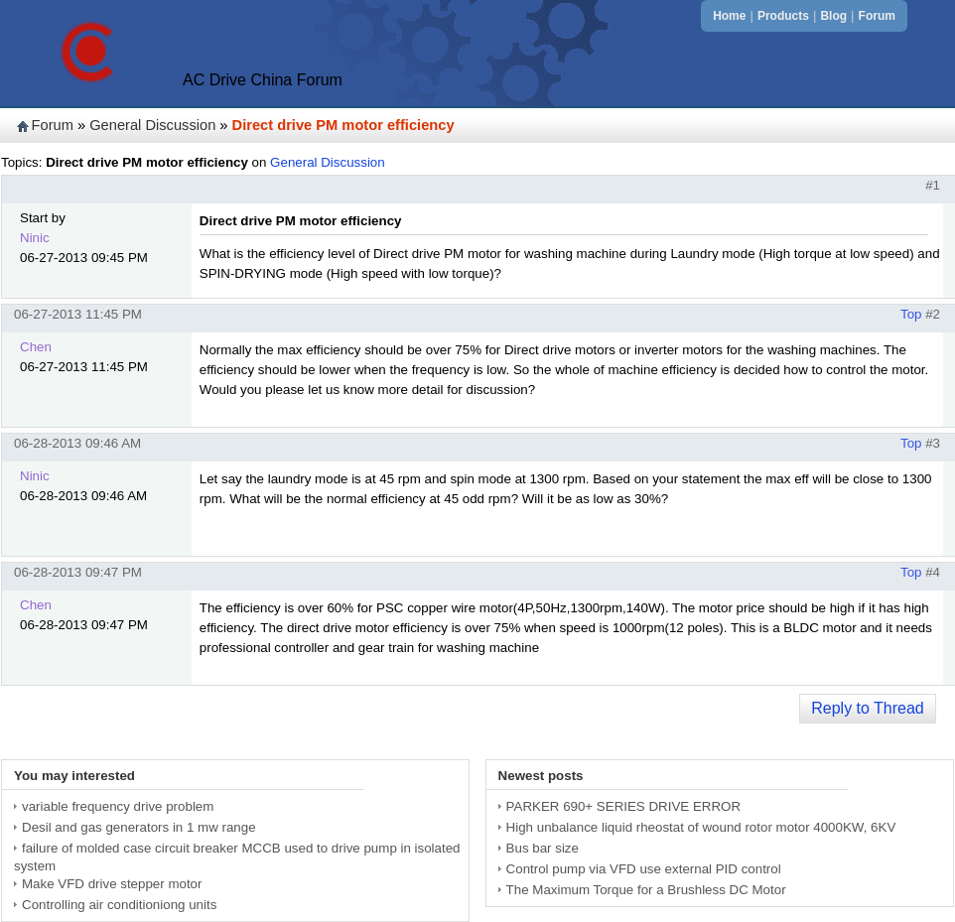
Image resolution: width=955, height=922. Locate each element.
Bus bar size (542, 848)
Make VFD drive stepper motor (112, 883)
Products (783, 16)
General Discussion (152, 125)
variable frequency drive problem (117, 806)
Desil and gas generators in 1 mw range (139, 827)
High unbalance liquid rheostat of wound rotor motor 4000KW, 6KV (701, 827)
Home (729, 16)
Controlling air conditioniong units (119, 904)
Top (911, 314)
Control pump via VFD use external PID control (643, 868)
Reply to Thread (867, 708)
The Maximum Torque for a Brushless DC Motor (646, 889)
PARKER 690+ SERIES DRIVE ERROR (623, 806)
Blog (833, 16)
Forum (877, 16)
